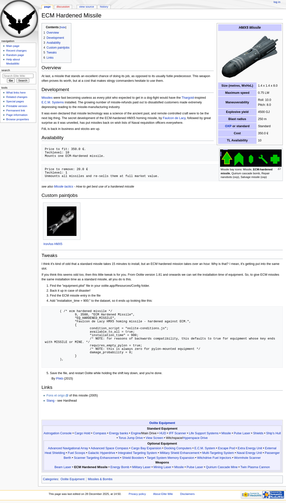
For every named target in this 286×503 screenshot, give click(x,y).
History (104, 6)
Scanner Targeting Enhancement (97, 458)
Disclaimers (187, 493)
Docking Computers (178, 448)
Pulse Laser (242, 433)
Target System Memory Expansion (170, 458)
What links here (16, 92)
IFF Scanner (177, 433)
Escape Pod (226, 448)
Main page (12, 45)
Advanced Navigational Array (68, 448)
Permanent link (15, 110)
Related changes (16, 96)
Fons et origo (55, 395)
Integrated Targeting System (137, 453)
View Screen (154, 438)
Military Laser (141, 467)
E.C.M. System (204, 448)
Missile (226, 433)
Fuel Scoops (76, 453)
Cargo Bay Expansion (146, 448)
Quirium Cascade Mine (222, 467)
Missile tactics (63, 186)
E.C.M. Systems (53, 102)
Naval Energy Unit (249, 453)
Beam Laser (63, 467)
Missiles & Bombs (100, 479)
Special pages (15, 101)
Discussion (63, 6)
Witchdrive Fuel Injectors (214, 458)
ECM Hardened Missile (90, 467)
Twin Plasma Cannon (255, 467)
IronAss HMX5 (53, 244)
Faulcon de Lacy (174, 118)
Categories (50, 479)
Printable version (16, 106)
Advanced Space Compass (109, 448)
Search (5, 70)
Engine (136, 433)
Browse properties (17, 119)
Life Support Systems (204, 433)
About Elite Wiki (163, 493)
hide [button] (62, 27)
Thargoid (187, 97)
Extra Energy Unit (250, 448)
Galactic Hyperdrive (101, 453)
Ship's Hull (273, 433)
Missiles (47, 97)
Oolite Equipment (162, 423)
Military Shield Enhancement (179, 453)
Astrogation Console (58, 433)
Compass (99, 433)
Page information (17, 114)
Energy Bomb (119, 467)
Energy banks (118, 433)
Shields (258, 433)
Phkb (59, 378)
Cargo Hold (82, 433)
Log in (277, 1)
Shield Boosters (133, 458)
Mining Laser (162, 467)
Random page (15, 55)
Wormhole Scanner (247, 458)
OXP (228, 126)
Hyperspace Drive (195, 438)
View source (86, 6)
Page (47, 6)
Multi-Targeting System (218, 453)
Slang (50, 400)
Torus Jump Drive (131, 438)
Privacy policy (137, 493)
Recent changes (16, 50)
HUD (162, 433)
